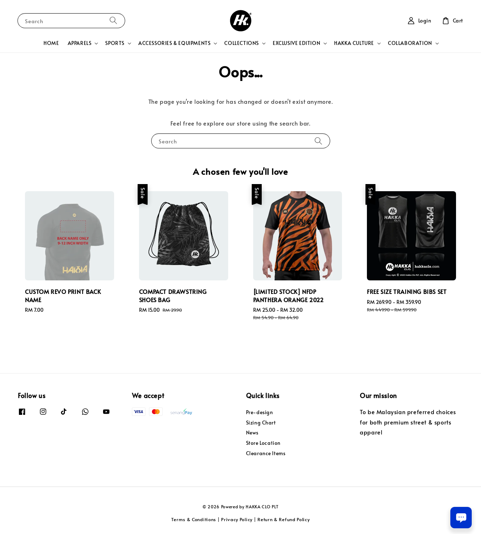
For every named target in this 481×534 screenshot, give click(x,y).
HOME (51, 43)
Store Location (263, 442)
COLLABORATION (410, 43)
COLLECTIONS (241, 43)
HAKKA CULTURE (354, 43)
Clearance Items (266, 453)
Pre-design (259, 412)
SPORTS (114, 43)
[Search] (113, 20)
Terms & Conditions (193, 519)
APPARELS (80, 43)
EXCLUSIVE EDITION (296, 43)
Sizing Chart (261, 422)
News (252, 432)
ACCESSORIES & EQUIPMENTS (174, 43)
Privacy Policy (236, 519)
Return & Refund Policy (283, 519)
